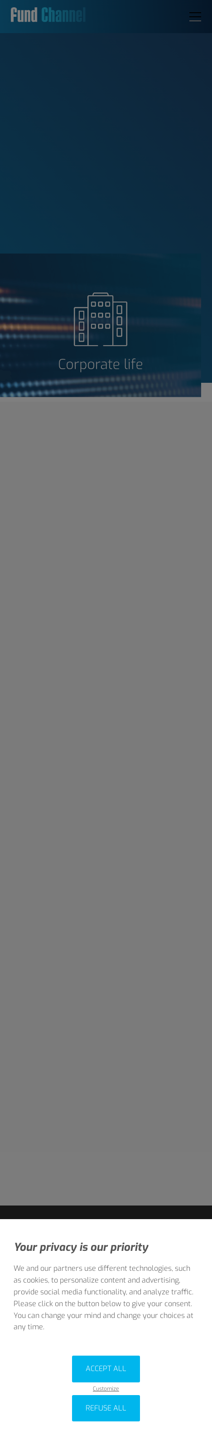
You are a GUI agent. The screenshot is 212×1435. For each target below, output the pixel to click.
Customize (106, 1389)
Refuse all (106, 1408)
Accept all (106, 1368)
